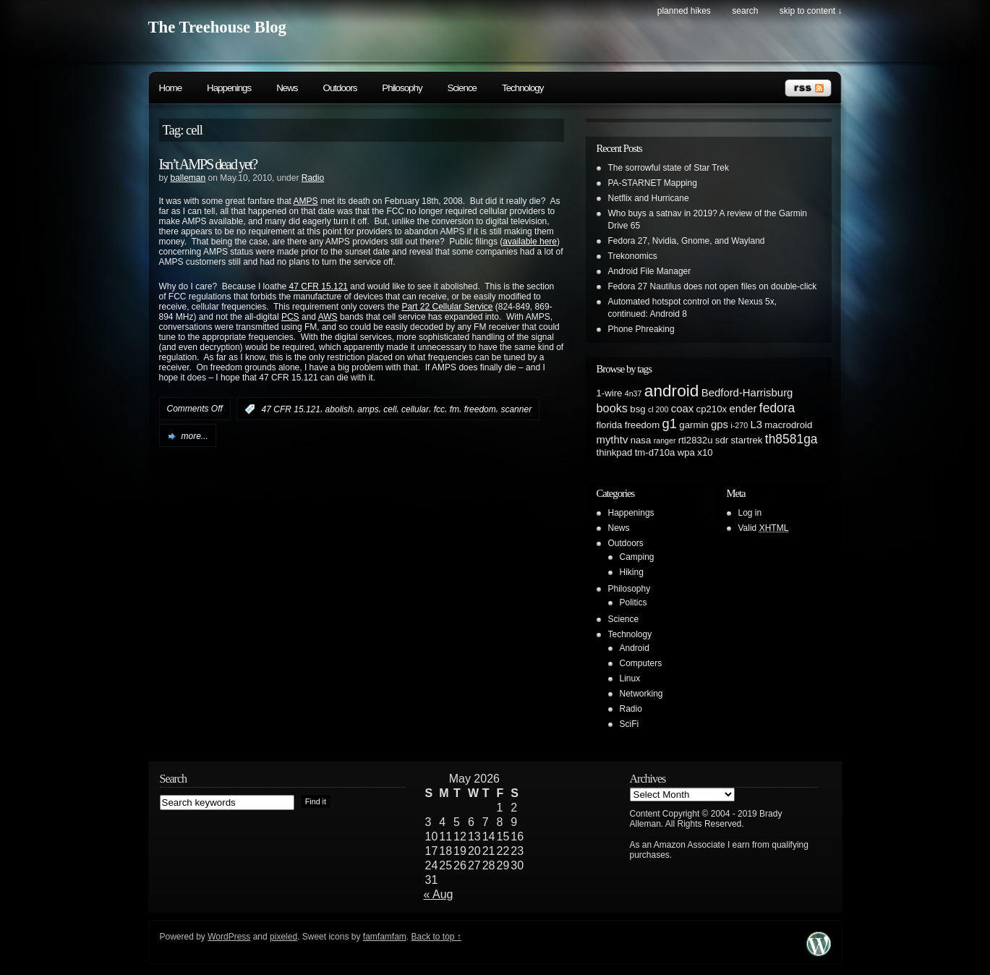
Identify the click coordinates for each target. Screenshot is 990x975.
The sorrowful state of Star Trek (668, 168)
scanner (516, 409)
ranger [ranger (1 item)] (665, 440)
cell (389, 409)
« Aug (438, 894)
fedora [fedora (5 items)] (777, 408)
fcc (439, 409)
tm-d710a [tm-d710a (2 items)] (655, 452)
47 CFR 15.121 (318, 286)
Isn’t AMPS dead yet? (208, 164)
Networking (641, 694)
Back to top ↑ (436, 937)
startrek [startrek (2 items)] (747, 440)
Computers (641, 663)
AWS (328, 317)
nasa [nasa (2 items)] (641, 440)
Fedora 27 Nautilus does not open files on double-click (712, 286)
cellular (415, 409)
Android (634, 648)
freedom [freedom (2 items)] (642, 425)
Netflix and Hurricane (648, 198)
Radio (313, 178)
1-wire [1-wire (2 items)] (610, 393)
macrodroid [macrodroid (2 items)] (788, 425)
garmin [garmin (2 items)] (693, 425)
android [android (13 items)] (671, 390)
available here (530, 242)
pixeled (283, 937)
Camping (637, 557)
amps (367, 409)
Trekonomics (632, 256)
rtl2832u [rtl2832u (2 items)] (695, 440)
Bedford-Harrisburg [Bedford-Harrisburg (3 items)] (747, 393)
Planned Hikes (684, 11)
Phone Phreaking (641, 329)
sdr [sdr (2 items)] (721, 440)
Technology (522, 87)
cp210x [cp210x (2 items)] (711, 409)
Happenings (229, 87)
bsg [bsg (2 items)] (637, 409)
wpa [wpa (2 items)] (686, 452)
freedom (480, 409)
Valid (763, 528)
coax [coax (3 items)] (682, 408)
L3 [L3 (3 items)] (756, 424)
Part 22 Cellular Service (446, 307)
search (745, 11)
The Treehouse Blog (217, 27)
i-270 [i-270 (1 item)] (739, 425)
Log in (750, 513)
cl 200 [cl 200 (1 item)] (658, 409)
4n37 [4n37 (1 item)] (633, 393)
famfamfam (384, 937)
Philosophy (402, 87)
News (286, 87)
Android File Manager (649, 271)
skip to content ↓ (811, 11)
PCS (290, 317)
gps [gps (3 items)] (719, 424)
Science (462, 87)
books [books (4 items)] (612, 407)
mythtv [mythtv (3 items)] (612, 440)
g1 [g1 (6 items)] (670, 423)
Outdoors (340, 87)
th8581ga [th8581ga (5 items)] (791, 439)
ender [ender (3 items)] (742, 408)
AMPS (306, 201)
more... (195, 436)
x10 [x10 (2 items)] (704, 452)
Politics (633, 602)
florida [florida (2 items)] (610, 425)
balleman (188, 178)
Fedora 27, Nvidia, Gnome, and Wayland (686, 241)
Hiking (632, 572)
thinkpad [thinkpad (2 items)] (615, 452)
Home (170, 87)
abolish (339, 409)
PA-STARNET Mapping (652, 183)
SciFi (629, 724)
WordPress (229, 937)
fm (454, 409)
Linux (630, 678)
